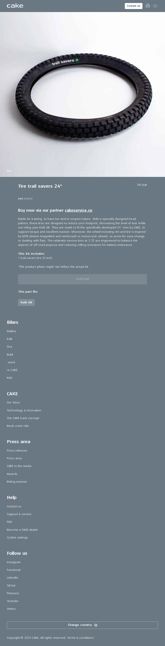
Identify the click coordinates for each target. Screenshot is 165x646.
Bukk (10, 354)
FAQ (9, 521)
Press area (14, 458)
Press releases (17, 450)
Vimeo (11, 608)
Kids (10, 377)
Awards (12, 474)
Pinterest (13, 593)
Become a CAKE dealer (22, 529)
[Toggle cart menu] (147, 6)
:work (11, 362)
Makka (11, 331)
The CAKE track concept (23, 418)
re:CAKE (12, 370)
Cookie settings (17, 537)
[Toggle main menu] (155, 6)
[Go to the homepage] (15, 6)
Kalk (10, 338)
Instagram (14, 562)
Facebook (14, 570)
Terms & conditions (80, 637)
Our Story (13, 402)
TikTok (11, 585)
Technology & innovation (24, 410)
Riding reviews (17, 481)
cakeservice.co (78, 210)
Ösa (9, 346)
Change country (83, 625)
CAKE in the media (19, 466)
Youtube (12, 601)
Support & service (19, 514)
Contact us (133, 6)
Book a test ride (18, 425)
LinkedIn (12, 577)
